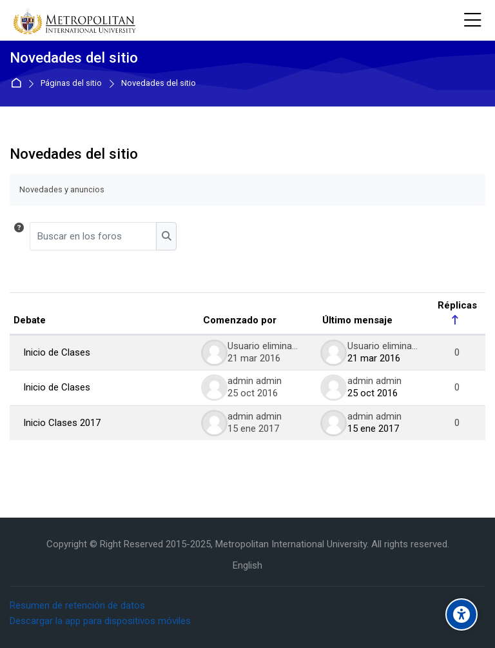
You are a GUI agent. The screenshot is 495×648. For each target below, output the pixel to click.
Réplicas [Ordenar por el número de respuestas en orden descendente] (457, 305)
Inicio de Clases (56, 352)
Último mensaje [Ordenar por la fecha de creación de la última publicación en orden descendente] (357, 320)
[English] (247, 565)
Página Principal (18, 83)
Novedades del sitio (158, 83)
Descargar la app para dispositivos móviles (100, 621)
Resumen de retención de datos (77, 605)
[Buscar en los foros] (93, 236)
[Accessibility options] (461, 614)
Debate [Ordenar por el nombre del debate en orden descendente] (30, 320)
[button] (19, 236)
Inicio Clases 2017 (62, 423)
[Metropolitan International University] (76, 20)
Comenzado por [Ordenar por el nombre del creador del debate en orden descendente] (240, 320)
